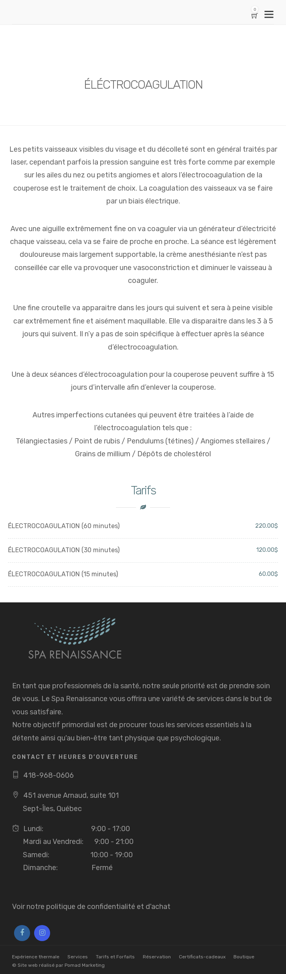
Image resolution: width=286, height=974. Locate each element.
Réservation (157, 957)
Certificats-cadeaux (202, 957)
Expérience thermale (35, 957)
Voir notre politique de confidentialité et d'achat (91, 906)
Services (77, 957)
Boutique (243, 957)
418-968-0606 (48, 775)
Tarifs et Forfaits (115, 957)
